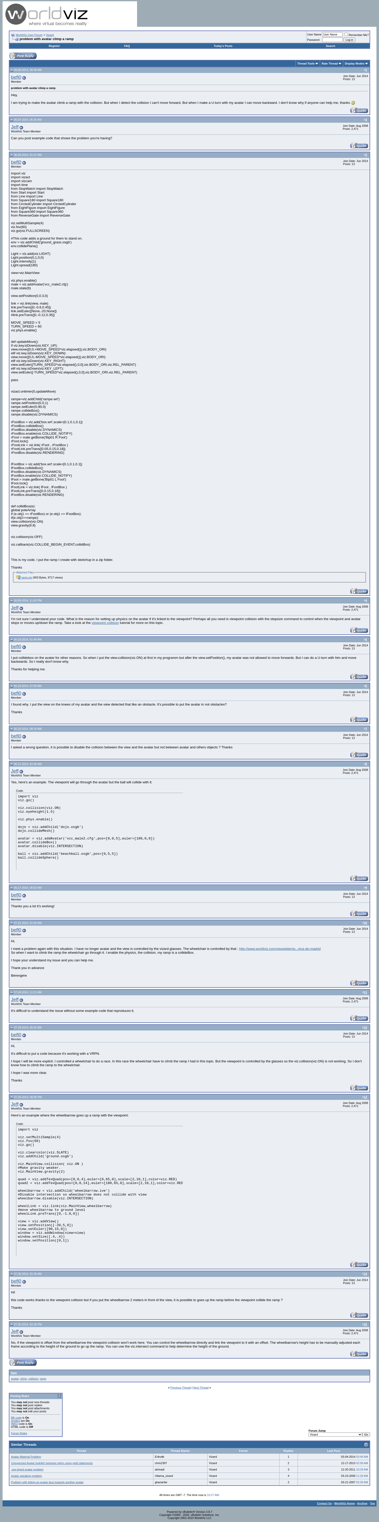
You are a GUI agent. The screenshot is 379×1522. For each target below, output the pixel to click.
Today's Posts (223, 45)
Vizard (50, 34)
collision (33, 1378)
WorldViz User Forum (29, 34)
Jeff (15, 127)
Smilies (15, 1420)
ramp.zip (26, 577)
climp (23, 1378)
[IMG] (14, 1423)
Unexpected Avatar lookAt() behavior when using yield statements (52, 1463)
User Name (314, 34)
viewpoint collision (105, 623)
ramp (43, 1378)
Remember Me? (357, 34)
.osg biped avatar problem (27, 1469)
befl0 (16, 77)
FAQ (127, 45)
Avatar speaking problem (26, 1475)
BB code (16, 1417)
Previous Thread (180, 1387)
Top (372, 1503)
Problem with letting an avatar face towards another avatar (47, 1482)
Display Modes (354, 63)
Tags (13, 1372)
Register (54, 45)
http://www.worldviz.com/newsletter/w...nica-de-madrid (280, 949)
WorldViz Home (344, 1503)
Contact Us (324, 1503)
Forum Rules (19, 1433)
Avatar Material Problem (26, 1456)
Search (330, 45)
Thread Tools (306, 63)
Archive (362, 1503)
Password (313, 39)
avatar (15, 1378)
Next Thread (201, 1387)
